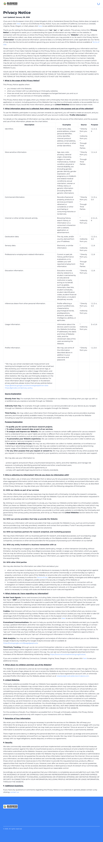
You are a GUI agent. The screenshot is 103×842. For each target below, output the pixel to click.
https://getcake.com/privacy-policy (19, 388)
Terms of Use (42, 577)
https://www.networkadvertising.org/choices (67, 654)
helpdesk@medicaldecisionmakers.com (73, 676)
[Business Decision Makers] (10, 3)
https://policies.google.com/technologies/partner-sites (26, 385)
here (18, 24)
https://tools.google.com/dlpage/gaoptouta (20, 643)
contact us (14, 792)
